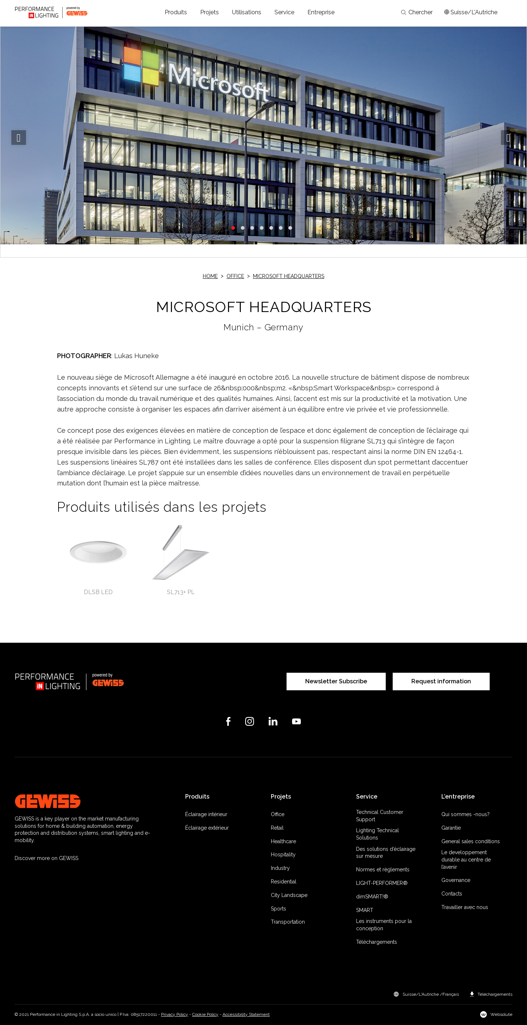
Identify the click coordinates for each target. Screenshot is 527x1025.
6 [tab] (281, 228)
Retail (277, 828)
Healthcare (283, 841)
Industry (280, 868)
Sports (278, 909)
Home (210, 276)
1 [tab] (233, 228)
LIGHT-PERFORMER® (382, 883)
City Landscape (289, 895)
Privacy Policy (174, 1014)
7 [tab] (290, 228)
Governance (455, 880)
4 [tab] (262, 228)
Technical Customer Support (379, 815)
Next (508, 137)
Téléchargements (376, 942)
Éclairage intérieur (206, 814)
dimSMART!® (372, 897)
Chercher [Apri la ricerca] (417, 12)
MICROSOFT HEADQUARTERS (288, 276)
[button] (176, 12)
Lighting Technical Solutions (377, 834)
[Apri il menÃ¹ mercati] (471, 12)
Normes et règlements (383, 869)
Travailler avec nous (464, 907)
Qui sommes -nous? (465, 814)
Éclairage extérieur (207, 828)
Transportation (288, 922)
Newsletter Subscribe (336, 681)
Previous (18, 137)
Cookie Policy (205, 1014)
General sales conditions (470, 841)
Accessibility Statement (246, 1014)
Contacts (451, 894)
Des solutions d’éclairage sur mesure (385, 852)
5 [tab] (271, 228)
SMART (364, 910)
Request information (441, 681)
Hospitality (283, 854)
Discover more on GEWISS (46, 858)
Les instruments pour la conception (384, 924)
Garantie (451, 828)
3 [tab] (252, 228)
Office (235, 276)
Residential (283, 882)
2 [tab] (242, 228)
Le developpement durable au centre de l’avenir (466, 859)
